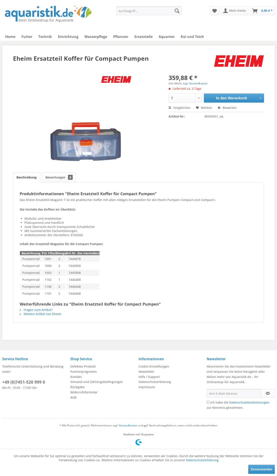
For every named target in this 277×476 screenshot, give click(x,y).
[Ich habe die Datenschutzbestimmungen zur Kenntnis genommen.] (208, 402)
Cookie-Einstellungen (153, 366)
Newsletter (146, 372)
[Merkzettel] (214, 11)
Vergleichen (179, 108)
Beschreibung (26, 177)
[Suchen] (177, 11)
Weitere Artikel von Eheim (40, 314)
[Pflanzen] (120, 37)
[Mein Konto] (234, 11)
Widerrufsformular (84, 392)
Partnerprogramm (83, 372)
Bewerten (227, 108)
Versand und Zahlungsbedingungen (96, 382)
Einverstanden (261, 469)
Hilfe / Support (149, 377)
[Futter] (26, 37)
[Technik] (45, 37)
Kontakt (76, 377)
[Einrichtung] (68, 37)
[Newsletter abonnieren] (268, 393)
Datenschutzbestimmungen (249, 402)
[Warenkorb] (262, 11)
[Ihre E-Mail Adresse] (234, 393)
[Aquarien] (167, 37)
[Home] (10, 37)
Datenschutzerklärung (154, 382)
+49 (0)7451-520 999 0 (23, 382)
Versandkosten (128, 425)
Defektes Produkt (83, 366)
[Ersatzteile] (143, 37)
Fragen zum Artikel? (36, 310)
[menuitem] (149, 11)
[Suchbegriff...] (149, 11)
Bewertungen (59, 177)
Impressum (146, 387)
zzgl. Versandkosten (195, 83)
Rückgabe (77, 387)
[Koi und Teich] (192, 37)
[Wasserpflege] (95, 37)
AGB (73, 397)
